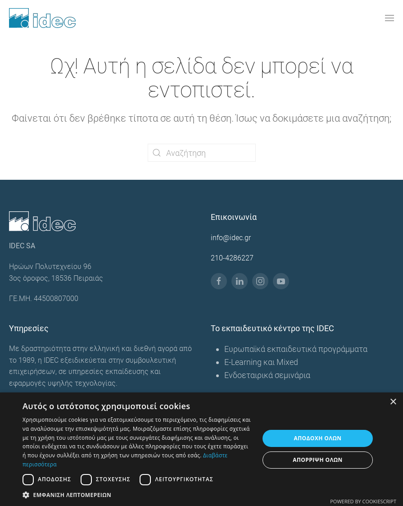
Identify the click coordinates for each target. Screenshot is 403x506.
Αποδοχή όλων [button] (318, 438)
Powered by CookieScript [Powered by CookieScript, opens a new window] (363, 501)
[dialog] (201, 449)
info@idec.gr (231, 237)
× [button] (392, 402)
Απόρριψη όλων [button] (317, 460)
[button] (389, 18)
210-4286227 (232, 258)
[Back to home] (42, 18)
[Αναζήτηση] (202, 153)
